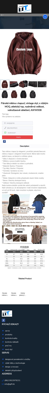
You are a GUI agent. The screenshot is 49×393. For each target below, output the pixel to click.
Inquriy (18, 137)
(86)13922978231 (12, 128)
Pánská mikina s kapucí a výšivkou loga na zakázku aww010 (13, 294)
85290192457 (11, 133)
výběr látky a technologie (15, 363)
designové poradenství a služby (17, 359)
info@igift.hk (10, 123)
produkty (8, 334)
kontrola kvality (11, 338)
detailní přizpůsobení (13, 370)
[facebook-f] (4, 141)
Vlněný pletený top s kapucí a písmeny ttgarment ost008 (22, 294)
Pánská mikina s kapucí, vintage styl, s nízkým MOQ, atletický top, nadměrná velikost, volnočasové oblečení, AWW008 (4, 294)
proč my (8, 345)
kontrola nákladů (11, 342)
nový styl (8, 349)
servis (7, 331)
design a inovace (11, 367)
